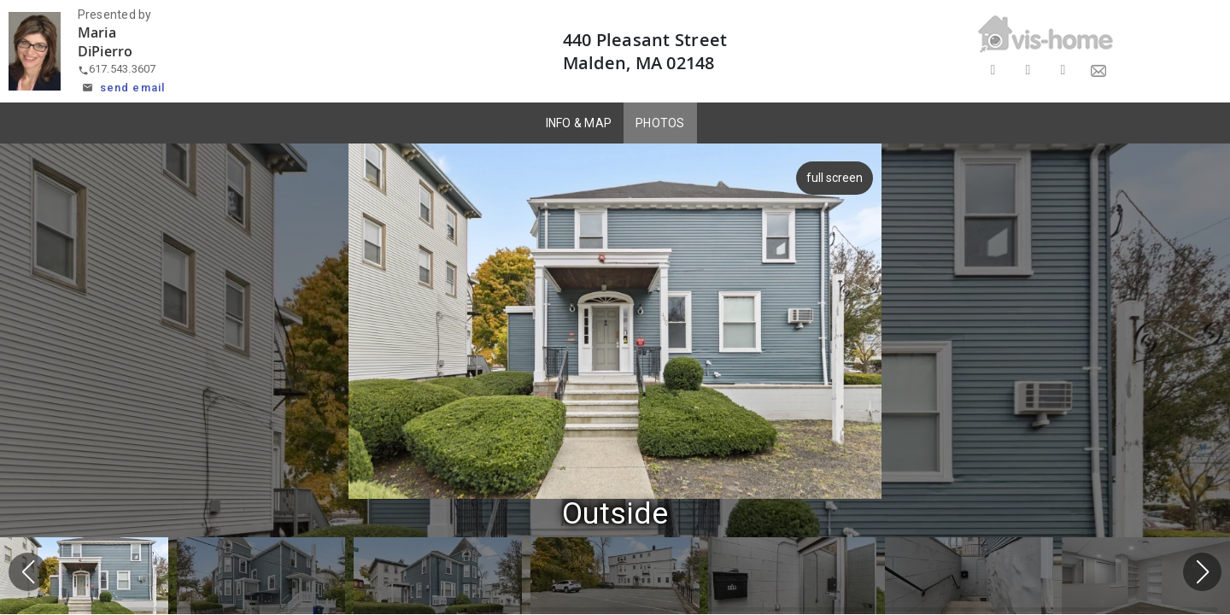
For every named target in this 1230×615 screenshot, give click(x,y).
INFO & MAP (579, 123)
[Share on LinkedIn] (1063, 70)
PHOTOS (660, 123)
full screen (831, 177)
